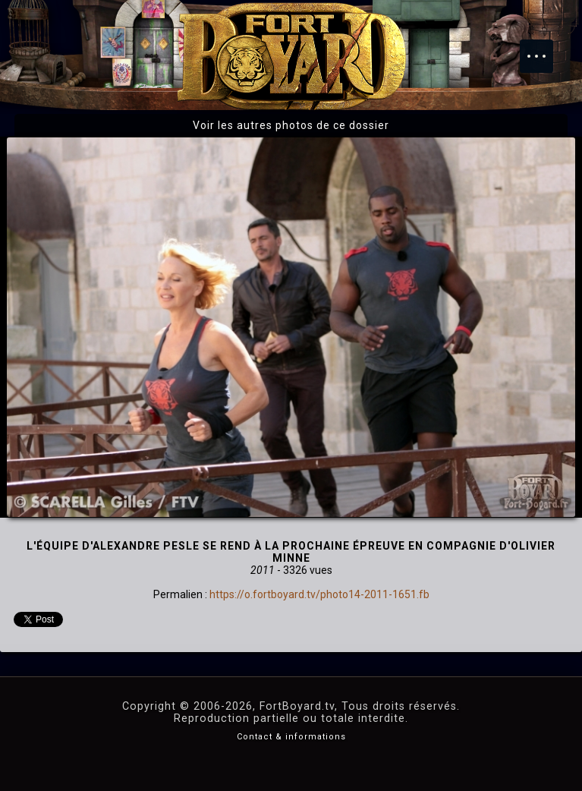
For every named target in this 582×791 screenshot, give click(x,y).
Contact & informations (291, 737)
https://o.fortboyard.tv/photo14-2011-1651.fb (319, 594)
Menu (544, 48)
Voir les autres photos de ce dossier (291, 125)
